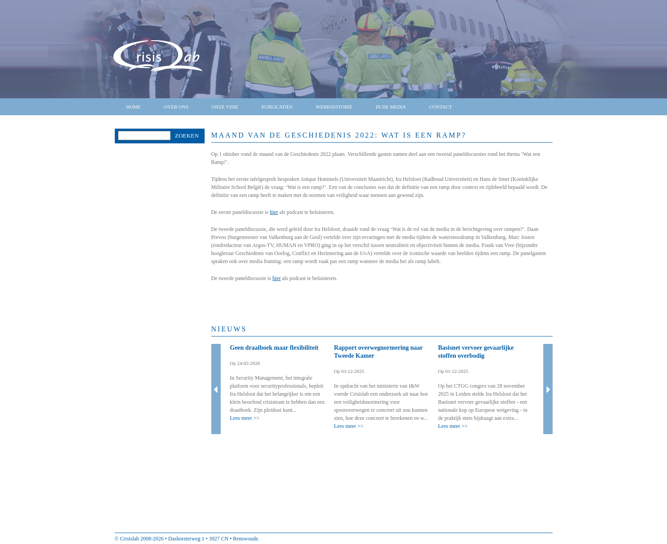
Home (133, 106)
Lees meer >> (245, 418)
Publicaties (277, 106)
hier (274, 212)
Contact (440, 106)
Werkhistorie (334, 106)
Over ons (176, 106)
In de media (391, 106)
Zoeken (187, 135)
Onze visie (225, 106)
